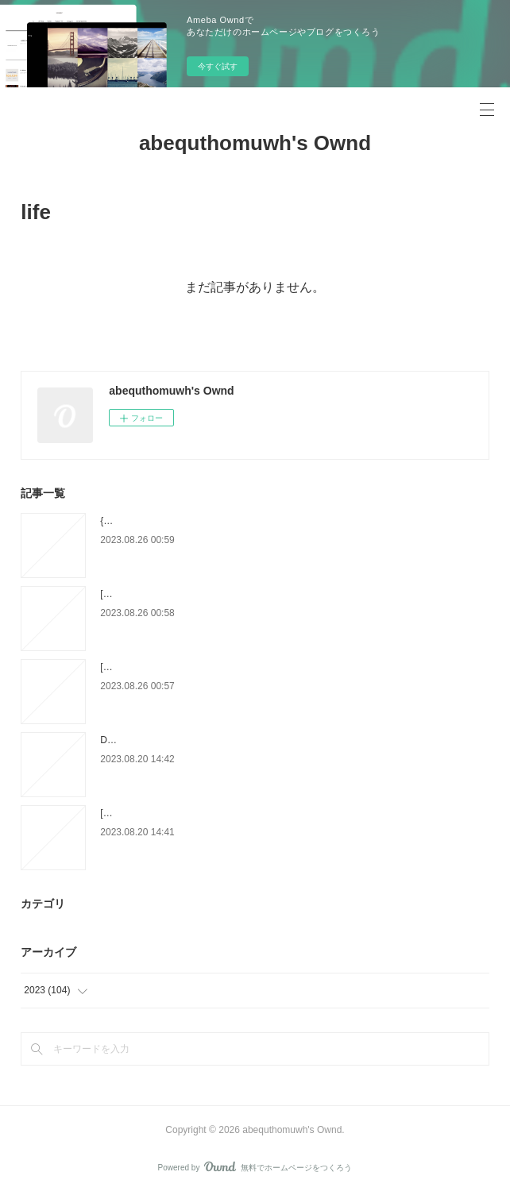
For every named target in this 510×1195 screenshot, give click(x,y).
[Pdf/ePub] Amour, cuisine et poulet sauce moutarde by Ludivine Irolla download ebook (283, 813)
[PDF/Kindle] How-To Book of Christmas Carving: (203, 667)
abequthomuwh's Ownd (255, 143)
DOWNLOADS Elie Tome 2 (157, 740)
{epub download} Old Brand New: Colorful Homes (204, 520)
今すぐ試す (218, 66)
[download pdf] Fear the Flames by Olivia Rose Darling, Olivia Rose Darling (259, 593)
